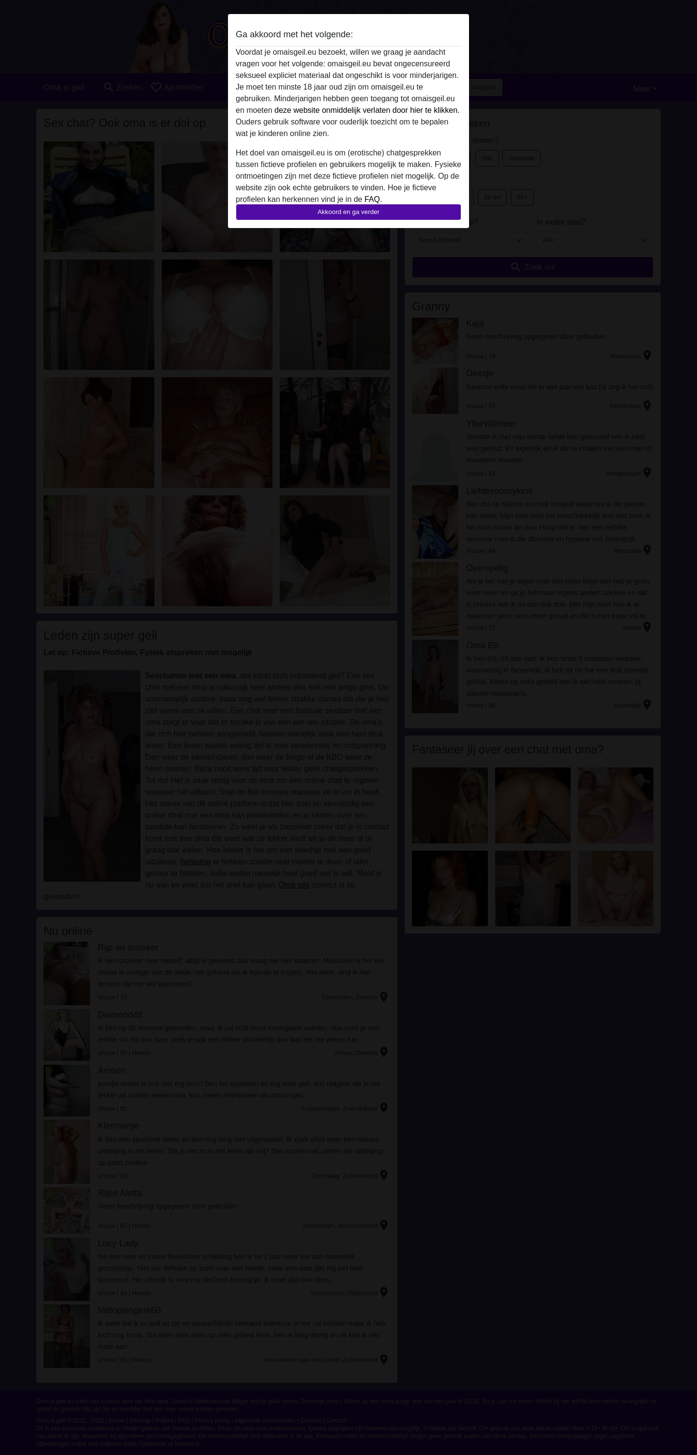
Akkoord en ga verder (348, 211)
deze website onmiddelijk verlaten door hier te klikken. (366, 110)
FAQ (372, 199)
